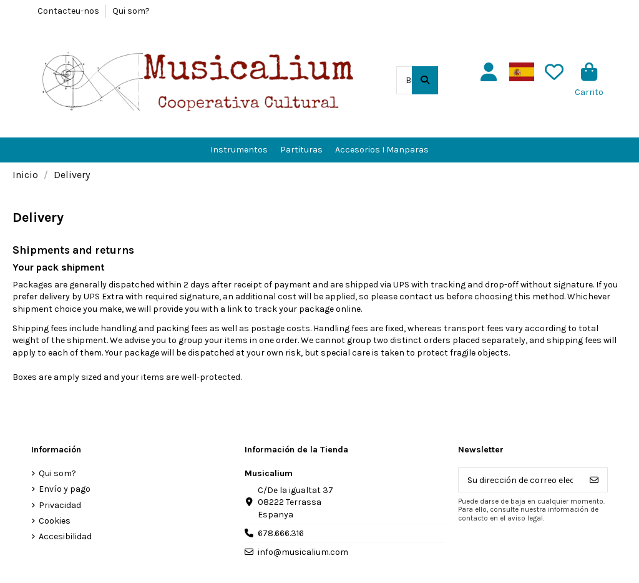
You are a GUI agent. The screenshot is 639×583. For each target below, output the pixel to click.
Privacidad (60, 505)
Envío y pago (64, 489)
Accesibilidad (65, 536)
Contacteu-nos (69, 11)
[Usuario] (488, 72)
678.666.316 (281, 533)
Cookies (55, 521)
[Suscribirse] (594, 480)
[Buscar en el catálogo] (425, 80)
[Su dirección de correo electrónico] (520, 480)
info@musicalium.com (303, 552)
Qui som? (131, 11)
